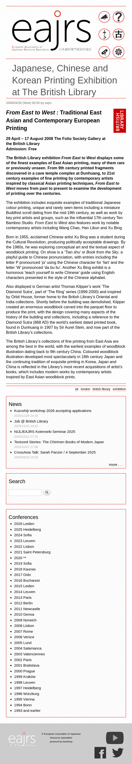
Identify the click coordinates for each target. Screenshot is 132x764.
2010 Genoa (24, 614)
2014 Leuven (24, 592)
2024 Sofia (23, 535)
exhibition (119, 389)
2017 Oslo (22, 575)
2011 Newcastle (27, 609)
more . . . (116, 464)
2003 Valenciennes (29, 654)
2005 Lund (22, 643)
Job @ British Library (31, 421)
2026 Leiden (24, 524)
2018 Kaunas (25, 569)
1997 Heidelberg (27, 688)
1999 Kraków (25, 677)
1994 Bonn (23, 705)
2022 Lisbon (24, 546)
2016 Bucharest (27, 580)
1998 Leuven (24, 682)
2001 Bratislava (26, 665)
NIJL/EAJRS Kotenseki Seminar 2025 (44, 431)
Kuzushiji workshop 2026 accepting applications (53, 411)
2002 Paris (23, 660)
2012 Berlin (23, 603)
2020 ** (20, 558)
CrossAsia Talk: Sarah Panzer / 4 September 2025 (55, 452)
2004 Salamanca (28, 648)
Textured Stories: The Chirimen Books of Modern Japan (59, 442)
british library (101, 389)
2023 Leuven (24, 541)
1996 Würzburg (26, 694)
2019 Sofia (23, 563)
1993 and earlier (27, 710)
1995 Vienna (24, 699)
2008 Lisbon (24, 626)
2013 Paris (23, 597)
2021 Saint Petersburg (32, 552)
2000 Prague (24, 671)
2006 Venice (24, 637)
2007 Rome (23, 631)
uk (76, 389)
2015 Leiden (24, 586)
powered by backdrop (61, 741)
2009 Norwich (25, 620)
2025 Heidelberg (27, 529)
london (85, 389)
